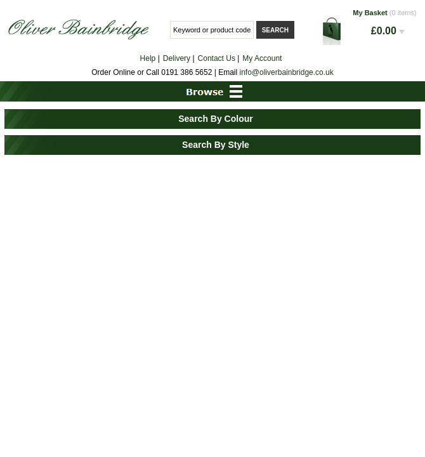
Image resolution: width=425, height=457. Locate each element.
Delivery (176, 58)
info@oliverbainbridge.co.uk (287, 72)
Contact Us (216, 58)
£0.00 (388, 30)
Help (148, 58)
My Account (262, 58)
